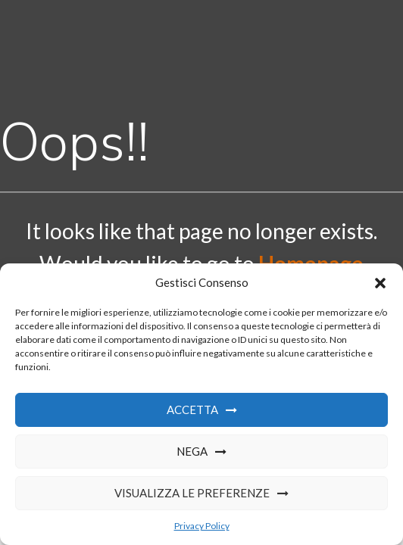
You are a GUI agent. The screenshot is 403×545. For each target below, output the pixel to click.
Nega (192, 451)
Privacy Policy (202, 525)
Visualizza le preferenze (192, 493)
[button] (380, 283)
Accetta (192, 409)
